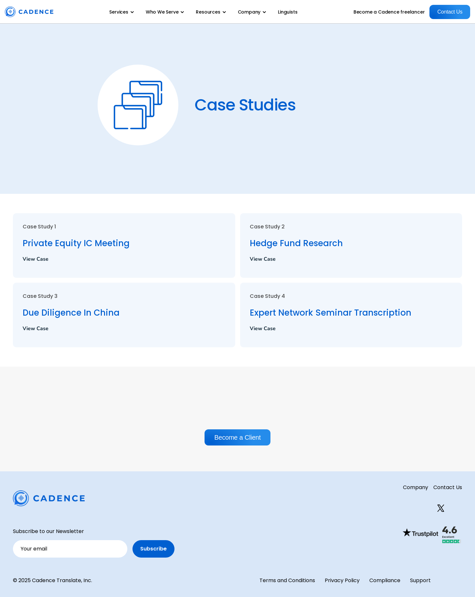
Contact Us (447, 487)
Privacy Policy (342, 580)
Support (420, 580)
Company (415, 487)
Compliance (384, 580)
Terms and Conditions (287, 580)
